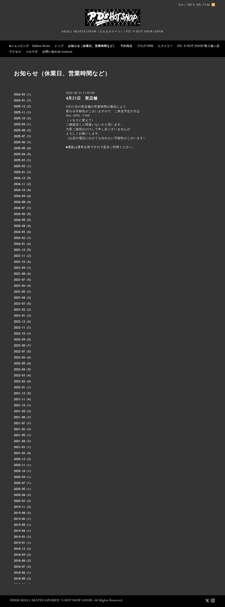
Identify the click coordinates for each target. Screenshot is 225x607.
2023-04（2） (23, 298)
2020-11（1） (23, 465)
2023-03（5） (23, 304)
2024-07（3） (23, 208)
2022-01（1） (23, 387)
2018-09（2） (23, 555)
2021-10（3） (23, 405)
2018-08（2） (23, 561)
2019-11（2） (23, 507)
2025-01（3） (23, 172)
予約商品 (126, 46)
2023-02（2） (23, 310)
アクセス (15, 52)
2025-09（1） (23, 124)
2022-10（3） (23, 333)
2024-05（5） (23, 220)
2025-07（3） (23, 136)
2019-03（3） (23, 537)
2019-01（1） (23, 543)
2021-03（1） (23, 447)
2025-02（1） (23, 166)
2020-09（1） (23, 477)
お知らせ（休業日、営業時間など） (92, 46)
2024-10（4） (23, 190)
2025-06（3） (23, 142)
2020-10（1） (23, 471)
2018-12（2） (23, 549)
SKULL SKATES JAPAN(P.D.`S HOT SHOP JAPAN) (56, 600)
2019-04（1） (23, 531)
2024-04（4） (23, 226)
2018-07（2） (23, 567)
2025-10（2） (23, 118)
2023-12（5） (23, 250)
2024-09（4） (23, 196)
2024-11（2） (23, 184)
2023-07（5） (23, 280)
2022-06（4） (23, 357)
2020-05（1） (23, 489)
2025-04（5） (23, 154)
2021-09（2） (23, 411)
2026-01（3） (23, 100)
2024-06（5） (23, 214)
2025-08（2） (23, 130)
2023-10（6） (23, 262)
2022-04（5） (23, 369)
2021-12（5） (23, 393)
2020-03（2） (23, 501)
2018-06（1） (23, 573)
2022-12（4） (23, 322)
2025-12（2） (23, 106)
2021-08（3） (23, 417)
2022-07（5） (23, 351)
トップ (58, 46)
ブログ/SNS (145, 46)
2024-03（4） (23, 232)
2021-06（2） (23, 429)
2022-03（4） (23, 375)
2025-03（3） (23, 160)
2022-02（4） (23, 381)
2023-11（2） (23, 256)
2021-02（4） (23, 453)
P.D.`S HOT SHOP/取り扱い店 (198, 46)
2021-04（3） (23, 441)
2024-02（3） (23, 238)
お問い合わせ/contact (57, 52)
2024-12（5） (23, 178)
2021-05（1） (23, 435)
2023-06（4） (23, 286)
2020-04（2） (23, 495)
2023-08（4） (23, 274)
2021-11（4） (23, 399)
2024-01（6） (23, 244)
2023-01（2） (23, 316)
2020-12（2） (23, 459)
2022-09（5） (23, 339)
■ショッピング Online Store (29, 46)
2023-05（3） (23, 292)
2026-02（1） (23, 94)
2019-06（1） (23, 519)
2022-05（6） (23, 363)
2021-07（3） (23, 423)
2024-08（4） (23, 202)
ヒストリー (165, 46)
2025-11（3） (23, 112)
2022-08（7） (23, 345)
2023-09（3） (23, 268)
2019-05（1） (23, 525)
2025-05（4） (23, 148)
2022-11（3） (23, 327)
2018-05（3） (23, 579)
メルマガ (32, 52)
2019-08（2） (23, 513)
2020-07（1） (23, 483)
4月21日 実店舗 (81, 98)
